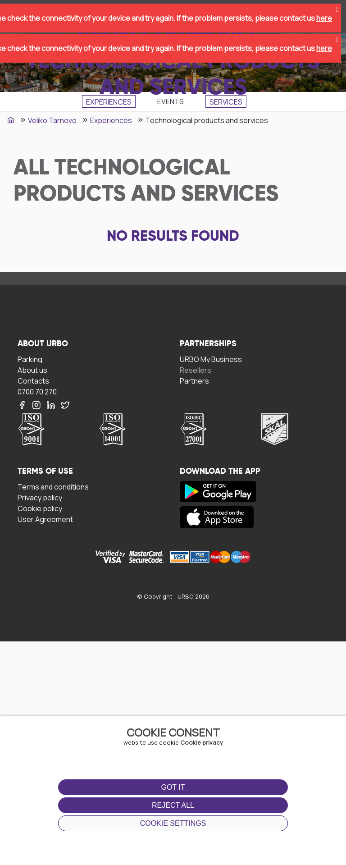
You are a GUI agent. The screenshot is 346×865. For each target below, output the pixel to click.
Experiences (109, 102)
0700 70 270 (37, 391)
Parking (30, 359)
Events (170, 101)
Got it (173, 787)
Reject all (173, 805)
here (324, 18)
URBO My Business (211, 359)
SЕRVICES (225, 102)
